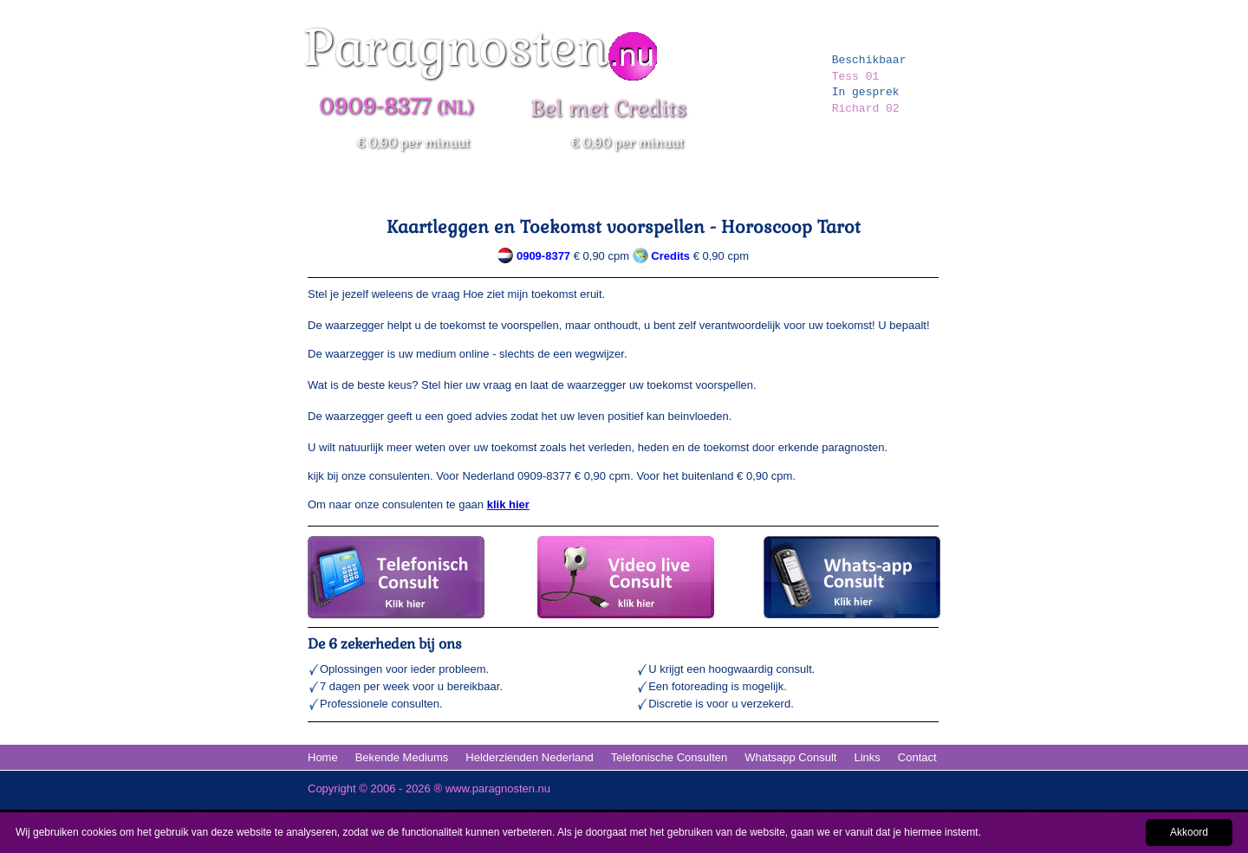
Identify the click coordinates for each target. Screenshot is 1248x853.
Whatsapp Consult (790, 757)
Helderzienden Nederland (529, 757)
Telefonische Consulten (669, 757)
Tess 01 (856, 76)
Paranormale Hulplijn (412, 190)
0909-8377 (543, 255)
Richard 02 (866, 108)
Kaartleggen (902, 190)
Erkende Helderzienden (669, 190)
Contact (917, 757)
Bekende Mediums (402, 757)
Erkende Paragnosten (800, 190)
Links (867, 757)
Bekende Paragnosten (537, 190)
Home (327, 190)
